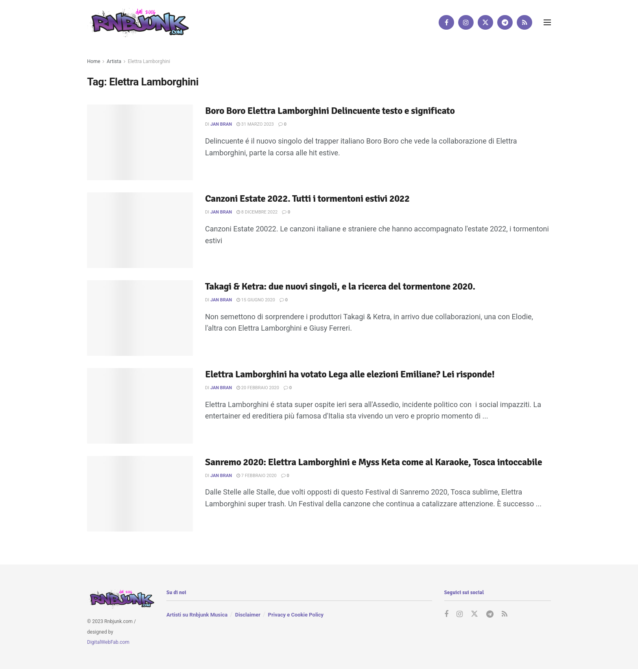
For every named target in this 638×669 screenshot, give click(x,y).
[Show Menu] (547, 22)
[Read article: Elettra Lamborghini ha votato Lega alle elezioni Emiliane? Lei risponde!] (140, 406)
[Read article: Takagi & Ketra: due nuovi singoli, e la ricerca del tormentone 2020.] (140, 318)
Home (93, 61)
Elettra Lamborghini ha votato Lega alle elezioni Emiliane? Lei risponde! (349, 374)
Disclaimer (247, 615)
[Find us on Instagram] (466, 22)
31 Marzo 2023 (255, 124)
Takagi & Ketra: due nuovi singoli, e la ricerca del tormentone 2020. (340, 286)
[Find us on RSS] (524, 22)
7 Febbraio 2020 (256, 475)
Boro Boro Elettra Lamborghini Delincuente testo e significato (329, 111)
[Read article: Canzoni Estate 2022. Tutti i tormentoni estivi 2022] (140, 230)
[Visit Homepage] (138, 22)
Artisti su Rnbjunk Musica (196, 615)
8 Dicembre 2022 (256, 212)
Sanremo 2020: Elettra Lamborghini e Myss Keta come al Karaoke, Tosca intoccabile (373, 462)
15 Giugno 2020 (255, 300)
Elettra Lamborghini (149, 61)
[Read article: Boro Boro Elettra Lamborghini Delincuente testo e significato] (140, 142)
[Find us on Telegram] (505, 22)
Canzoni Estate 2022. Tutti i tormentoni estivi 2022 (307, 198)
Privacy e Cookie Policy (295, 615)
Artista (114, 61)
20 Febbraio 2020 (257, 387)
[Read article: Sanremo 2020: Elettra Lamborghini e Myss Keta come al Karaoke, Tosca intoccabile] (140, 494)
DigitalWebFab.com (108, 642)
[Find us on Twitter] (485, 22)
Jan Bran (221, 124)
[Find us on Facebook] (446, 22)
